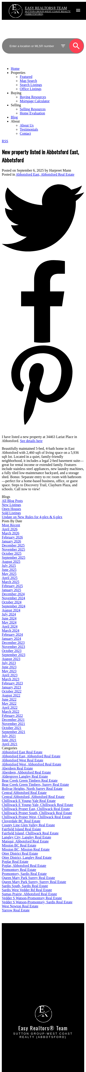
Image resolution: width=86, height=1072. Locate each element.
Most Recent (11, 525)
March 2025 (10, 582)
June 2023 (9, 667)
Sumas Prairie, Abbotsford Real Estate (29, 894)
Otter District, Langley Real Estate (27, 857)
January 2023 (11, 687)
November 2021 (13, 724)
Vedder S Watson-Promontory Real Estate (32, 898)
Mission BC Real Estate (19, 845)
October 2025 (12, 553)
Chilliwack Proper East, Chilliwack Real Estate (36, 809)
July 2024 (9, 614)
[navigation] (43, 101)
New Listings (11, 505)
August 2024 (11, 610)
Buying (16, 93)
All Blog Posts (12, 501)
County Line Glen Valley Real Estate (28, 825)
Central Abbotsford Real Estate (24, 793)
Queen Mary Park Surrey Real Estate (28, 878)
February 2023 (12, 683)
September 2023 (13, 655)
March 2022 (10, 711)
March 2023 (10, 679)
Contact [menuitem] (25, 133)
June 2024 (9, 618)
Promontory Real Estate (19, 870)
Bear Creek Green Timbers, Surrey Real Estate (35, 784)
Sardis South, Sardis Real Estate (25, 886)
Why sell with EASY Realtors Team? (34, 973)
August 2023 (11, 659)
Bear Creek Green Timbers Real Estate (29, 780)
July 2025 (9, 566)
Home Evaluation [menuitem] (32, 113)
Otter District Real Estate (20, 853)
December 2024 (13, 594)
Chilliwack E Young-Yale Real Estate (29, 801)
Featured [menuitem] (26, 77)
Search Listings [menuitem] (31, 85)
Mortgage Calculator (22, 943)
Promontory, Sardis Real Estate (24, 874)
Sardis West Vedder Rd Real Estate (27, 890)
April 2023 (10, 675)
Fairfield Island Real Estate (21, 829)
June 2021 (9, 740)
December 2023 (13, 643)
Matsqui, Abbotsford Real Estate (25, 841)
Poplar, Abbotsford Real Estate (24, 866)
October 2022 (12, 691)
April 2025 (10, 578)
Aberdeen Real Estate (17, 768)
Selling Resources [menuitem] (33, 109)
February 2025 (12, 586)
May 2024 (9, 622)
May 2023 (9, 671)
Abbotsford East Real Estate (22, 752)
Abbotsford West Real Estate (22, 760)
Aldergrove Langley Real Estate (25, 776)
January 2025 (11, 590)
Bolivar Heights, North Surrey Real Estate (32, 788)
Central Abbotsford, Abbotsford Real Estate (33, 797)
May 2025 (9, 574)
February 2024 (12, 634)
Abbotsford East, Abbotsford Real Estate (45, 174)
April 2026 (10, 529)
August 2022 (11, 695)
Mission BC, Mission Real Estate (26, 849)
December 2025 (13, 545)
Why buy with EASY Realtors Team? (34, 939)
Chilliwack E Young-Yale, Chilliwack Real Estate (37, 805)
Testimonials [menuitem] (29, 129)
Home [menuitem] (15, 68)
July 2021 (9, 736)
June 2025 (9, 570)
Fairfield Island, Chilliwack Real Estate (30, 833)
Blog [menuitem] (14, 117)
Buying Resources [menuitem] (33, 97)
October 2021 (12, 728)
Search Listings (18, 947)
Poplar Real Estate (15, 861)
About (15, 121)
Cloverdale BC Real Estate (21, 821)
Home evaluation (19, 977)
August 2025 (11, 561)
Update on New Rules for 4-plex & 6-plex (32, 517)
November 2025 (13, 549)
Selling (16, 105)
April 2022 (10, 707)
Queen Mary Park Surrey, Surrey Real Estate (34, 882)
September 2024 (13, 606)
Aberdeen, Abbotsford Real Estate (26, 772)
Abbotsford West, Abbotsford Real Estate (31, 764)
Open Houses (11, 509)
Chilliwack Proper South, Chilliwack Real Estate (37, 813)
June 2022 (9, 699)
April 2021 (10, 744)
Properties (18, 73)
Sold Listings (11, 513)
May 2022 (9, 703)
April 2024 (10, 626)
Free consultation (19, 981)
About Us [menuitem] (27, 125)
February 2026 (12, 537)
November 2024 (13, 598)
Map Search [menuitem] (28, 81)
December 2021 (13, 720)
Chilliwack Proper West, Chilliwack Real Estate (36, 817)
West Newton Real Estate (20, 906)
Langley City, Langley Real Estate (26, 837)
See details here (31, 441)
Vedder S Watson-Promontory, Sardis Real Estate (37, 902)
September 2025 (13, 557)
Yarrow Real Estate (16, 910)
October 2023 (12, 651)
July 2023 (9, 663)
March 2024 (10, 630)
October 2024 (12, 602)
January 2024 (11, 638)
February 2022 (12, 716)
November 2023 (13, 647)
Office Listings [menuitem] (30, 89)
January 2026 (11, 541)
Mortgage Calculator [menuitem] (35, 101)
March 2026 (10, 533)
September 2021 (13, 732)
